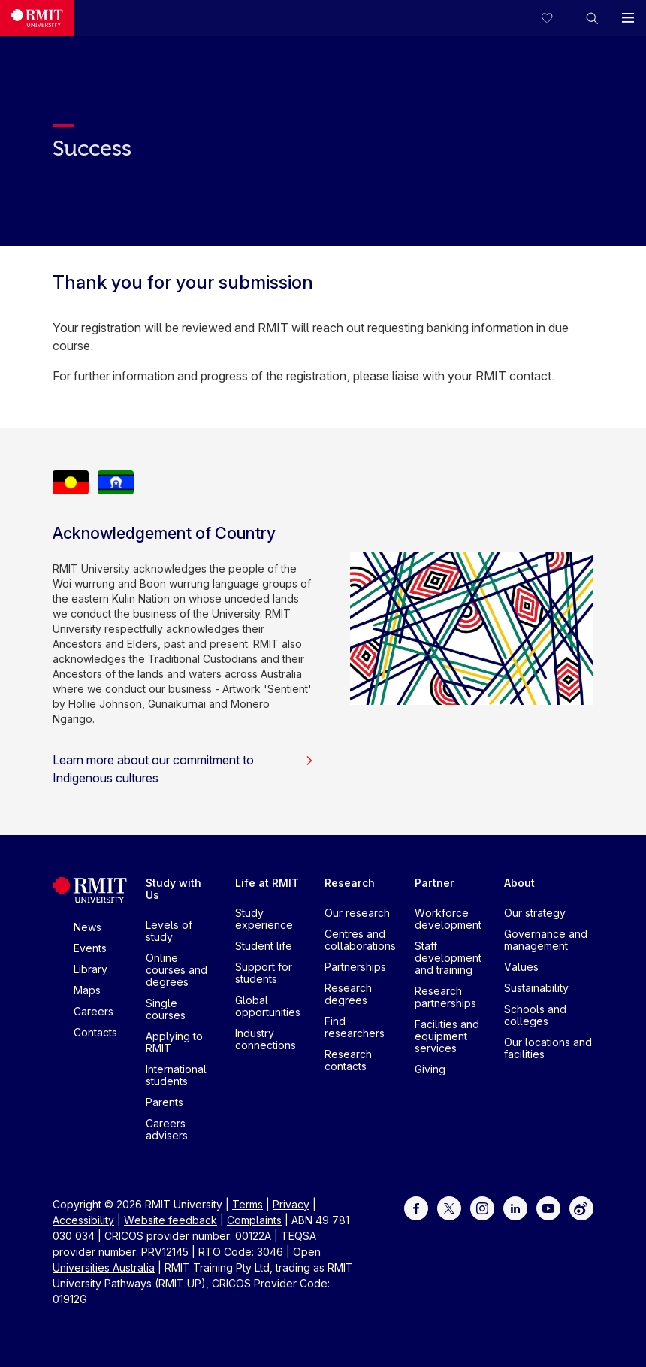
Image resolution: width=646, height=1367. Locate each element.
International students (176, 1075)
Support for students (263, 972)
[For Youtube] (548, 1207)
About (519, 882)
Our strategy (535, 912)
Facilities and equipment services (447, 1036)
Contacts (95, 1032)
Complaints (254, 1220)
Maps (87, 990)
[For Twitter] (449, 1207)
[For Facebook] (416, 1207)
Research (350, 882)
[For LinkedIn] (515, 1207)
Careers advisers (167, 1129)
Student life (263, 945)
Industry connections (265, 1039)
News (87, 927)
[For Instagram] (482, 1207)
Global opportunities (267, 1005)
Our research (357, 912)
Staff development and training (448, 957)
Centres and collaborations (360, 939)
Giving (430, 1069)
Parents (164, 1102)
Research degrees (348, 993)
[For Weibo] (581, 1207)
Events (90, 948)
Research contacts (348, 1060)
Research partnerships (445, 996)
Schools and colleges (535, 1015)
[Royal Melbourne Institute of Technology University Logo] (37, 18)
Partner (434, 882)
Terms (247, 1204)
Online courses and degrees (176, 969)
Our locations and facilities (548, 1048)
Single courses (166, 1009)
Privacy (291, 1204)
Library (90, 969)
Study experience (264, 918)
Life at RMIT (267, 882)
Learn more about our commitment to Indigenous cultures (183, 768)
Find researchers (355, 1027)
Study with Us (173, 888)
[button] (592, 18)
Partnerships (355, 966)
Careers (93, 1011)
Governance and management (545, 939)
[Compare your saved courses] (556, 18)
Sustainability (536, 987)
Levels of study (169, 930)
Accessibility (83, 1220)
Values (521, 966)
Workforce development (448, 918)
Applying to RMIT (174, 1042)
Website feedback (170, 1220)
